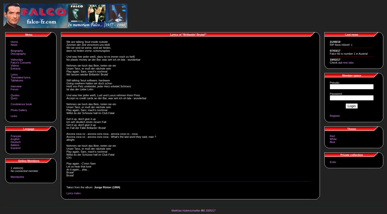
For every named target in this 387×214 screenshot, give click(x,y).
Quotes (15, 95)
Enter (333, 162)
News (14, 44)
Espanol (16, 147)
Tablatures (17, 80)
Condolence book (21, 104)
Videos (15, 65)
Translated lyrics (20, 77)
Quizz (14, 98)
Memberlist (17, 176)
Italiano (15, 144)
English (15, 139)
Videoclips (17, 59)
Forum (15, 89)
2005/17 (211, 210)
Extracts (16, 68)
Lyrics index (73, 193)
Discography (18, 53)
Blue (332, 142)
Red (332, 136)
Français (16, 136)
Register (335, 115)
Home (14, 41)
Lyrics (14, 74)
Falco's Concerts (21, 62)
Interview (16, 86)
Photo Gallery (19, 110)
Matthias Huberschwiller (185, 210)
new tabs (348, 62)
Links (14, 116)
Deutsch (16, 142)
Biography (17, 50)
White (333, 139)
